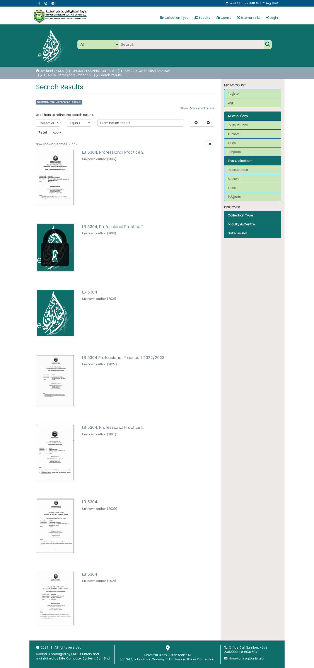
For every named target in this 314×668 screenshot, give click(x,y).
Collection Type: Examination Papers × (59, 102)
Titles (232, 143)
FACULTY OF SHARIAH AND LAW (147, 71)
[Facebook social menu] (39, 3)
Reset (43, 132)
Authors (233, 134)
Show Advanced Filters (197, 108)
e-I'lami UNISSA (52, 71)
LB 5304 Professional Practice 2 (67, 75)
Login (272, 17)
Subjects (234, 152)
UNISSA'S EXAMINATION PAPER (94, 71)
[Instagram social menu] (45, 3)
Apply (57, 132)
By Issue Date (238, 125)
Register (234, 93)
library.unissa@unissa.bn (245, 658)
